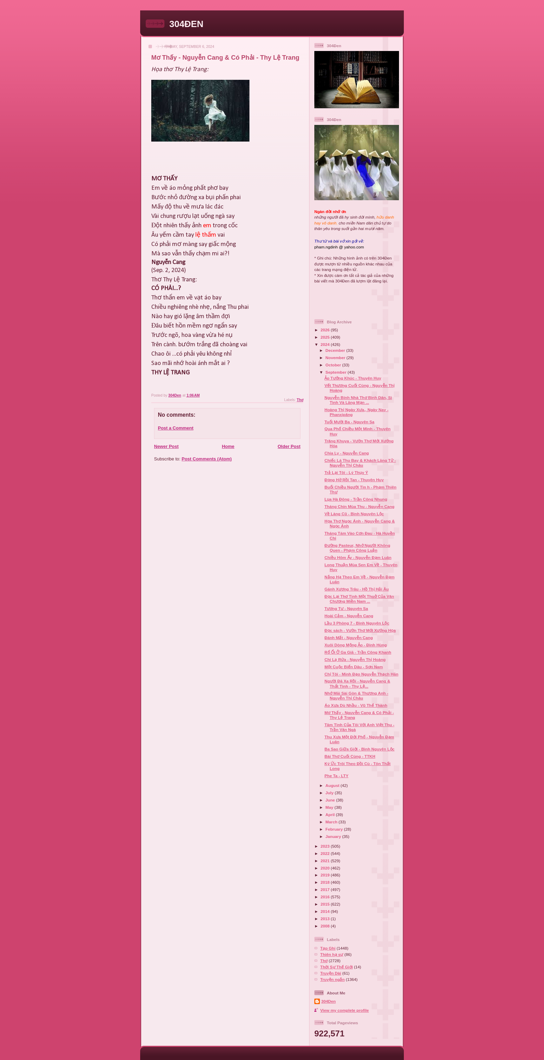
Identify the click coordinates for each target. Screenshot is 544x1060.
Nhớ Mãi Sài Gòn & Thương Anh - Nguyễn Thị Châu (356, 695)
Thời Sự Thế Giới (336, 967)
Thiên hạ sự (331, 954)
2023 (326, 846)
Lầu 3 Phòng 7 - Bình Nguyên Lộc (356, 623)
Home (228, 446)
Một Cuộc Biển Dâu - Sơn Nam (353, 666)
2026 (326, 330)
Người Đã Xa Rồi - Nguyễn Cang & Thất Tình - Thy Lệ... (357, 683)
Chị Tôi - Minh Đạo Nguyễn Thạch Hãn (361, 674)
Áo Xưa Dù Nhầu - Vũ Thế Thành (355, 705)
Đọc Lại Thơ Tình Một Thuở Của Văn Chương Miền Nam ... (359, 598)
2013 (326, 918)
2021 (326, 860)
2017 (326, 889)
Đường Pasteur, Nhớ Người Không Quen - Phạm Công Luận (357, 547)
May (329, 807)
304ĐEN (186, 24)
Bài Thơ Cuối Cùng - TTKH (349, 756)
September (336, 372)
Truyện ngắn (332, 979)
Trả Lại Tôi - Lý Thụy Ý (346, 472)
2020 (326, 868)
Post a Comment (176, 428)
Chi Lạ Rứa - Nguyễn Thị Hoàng (354, 659)
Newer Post (166, 446)
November (335, 357)
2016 (326, 896)
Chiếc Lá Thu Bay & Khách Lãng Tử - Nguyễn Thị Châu (360, 462)
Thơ (300, 400)
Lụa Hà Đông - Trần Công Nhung (355, 499)
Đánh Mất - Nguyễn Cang (348, 637)
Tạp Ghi (327, 948)
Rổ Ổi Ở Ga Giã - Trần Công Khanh (357, 652)
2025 (326, 337)
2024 (326, 344)
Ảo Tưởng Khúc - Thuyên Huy (352, 378)
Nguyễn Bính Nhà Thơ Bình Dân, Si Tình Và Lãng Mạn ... (358, 400)
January (333, 836)
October (333, 365)
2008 (326, 926)
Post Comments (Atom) (207, 458)
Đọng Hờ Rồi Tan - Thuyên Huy (354, 479)
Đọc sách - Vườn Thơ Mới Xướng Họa (360, 630)
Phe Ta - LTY (336, 775)
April (330, 814)
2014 (326, 911)
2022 (326, 853)
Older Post (289, 446)
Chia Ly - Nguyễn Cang (346, 453)
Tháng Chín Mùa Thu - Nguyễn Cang (359, 506)
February (334, 829)
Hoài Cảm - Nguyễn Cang (348, 615)
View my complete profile (344, 1010)
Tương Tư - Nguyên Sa (346, 608)
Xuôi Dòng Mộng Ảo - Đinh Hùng (355, 645)
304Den (328, 1001)
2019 (326, 875)
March (332, 822)
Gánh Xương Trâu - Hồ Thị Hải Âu (356, 589)
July (330, 792)
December (335, 350)
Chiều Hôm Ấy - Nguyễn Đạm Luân (357, 557)
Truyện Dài (330, 973)
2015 (326, 904)
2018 (326, 882)
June (330, 800)
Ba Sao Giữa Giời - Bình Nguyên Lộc (359, 749)
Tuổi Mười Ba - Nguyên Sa (349, 421)
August (333, 785)
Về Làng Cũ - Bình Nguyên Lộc (354, 513)
